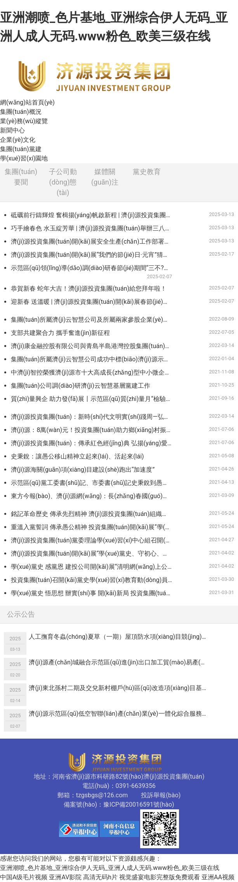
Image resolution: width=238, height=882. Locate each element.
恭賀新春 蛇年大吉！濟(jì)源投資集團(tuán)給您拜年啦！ (89, 288)
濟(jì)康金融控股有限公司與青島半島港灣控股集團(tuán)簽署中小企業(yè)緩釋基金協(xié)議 (95, 346)
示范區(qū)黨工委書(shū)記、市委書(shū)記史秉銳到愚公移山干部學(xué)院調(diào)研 (95, 482)
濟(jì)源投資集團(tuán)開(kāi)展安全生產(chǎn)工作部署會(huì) (95, 241)
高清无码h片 (100, 877)
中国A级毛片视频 (23, 877)
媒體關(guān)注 (104, 176)
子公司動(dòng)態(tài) (63, 182)
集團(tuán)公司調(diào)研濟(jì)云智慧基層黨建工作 (80, 385)
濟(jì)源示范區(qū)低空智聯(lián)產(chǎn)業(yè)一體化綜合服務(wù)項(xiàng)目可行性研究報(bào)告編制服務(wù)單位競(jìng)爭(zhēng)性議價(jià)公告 (121, 713)
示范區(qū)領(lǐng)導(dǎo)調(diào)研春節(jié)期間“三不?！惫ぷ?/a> (95, 272)
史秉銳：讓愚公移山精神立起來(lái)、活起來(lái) (77, 456)
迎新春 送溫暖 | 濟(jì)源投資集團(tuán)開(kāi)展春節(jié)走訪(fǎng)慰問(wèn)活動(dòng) (95, 301)
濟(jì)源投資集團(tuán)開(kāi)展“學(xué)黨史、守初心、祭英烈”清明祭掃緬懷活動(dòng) (95, 553)
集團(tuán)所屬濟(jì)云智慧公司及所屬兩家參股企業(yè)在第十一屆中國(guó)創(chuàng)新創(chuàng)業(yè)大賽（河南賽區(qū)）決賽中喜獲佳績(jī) (95, 319)
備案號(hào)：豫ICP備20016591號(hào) (119, 804)
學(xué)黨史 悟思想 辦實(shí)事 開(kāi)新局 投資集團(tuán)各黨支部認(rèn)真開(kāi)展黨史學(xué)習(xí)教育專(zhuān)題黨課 (95, 593)
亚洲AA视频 (218, 877)
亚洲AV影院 (65, 877)
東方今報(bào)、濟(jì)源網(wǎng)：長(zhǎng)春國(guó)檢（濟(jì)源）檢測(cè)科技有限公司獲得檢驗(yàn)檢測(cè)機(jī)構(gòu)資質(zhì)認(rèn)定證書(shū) (95, 496)
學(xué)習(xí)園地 (24, 158)
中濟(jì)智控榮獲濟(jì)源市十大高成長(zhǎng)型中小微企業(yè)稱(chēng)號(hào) (95, 372)
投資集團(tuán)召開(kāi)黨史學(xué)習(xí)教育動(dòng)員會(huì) (95, 580)
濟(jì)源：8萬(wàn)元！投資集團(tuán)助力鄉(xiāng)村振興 (91, 430)
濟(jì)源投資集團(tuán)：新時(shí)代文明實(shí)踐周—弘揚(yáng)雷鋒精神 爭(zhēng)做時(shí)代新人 (95, 416)
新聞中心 (12, 130)
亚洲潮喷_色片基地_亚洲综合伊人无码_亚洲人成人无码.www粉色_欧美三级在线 (109, 868)
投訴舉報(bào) (161, 795)
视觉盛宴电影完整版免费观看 (159, 877)
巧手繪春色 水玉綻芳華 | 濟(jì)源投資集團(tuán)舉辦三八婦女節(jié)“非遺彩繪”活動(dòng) (95, 228)
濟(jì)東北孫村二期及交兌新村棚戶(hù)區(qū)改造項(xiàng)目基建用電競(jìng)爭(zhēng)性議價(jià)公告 (121, 688)
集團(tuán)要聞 (21, 176)
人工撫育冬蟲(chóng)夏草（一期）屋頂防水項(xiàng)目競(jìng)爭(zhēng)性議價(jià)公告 (121, 636)
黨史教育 (147, 171)
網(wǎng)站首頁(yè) (27, 102)
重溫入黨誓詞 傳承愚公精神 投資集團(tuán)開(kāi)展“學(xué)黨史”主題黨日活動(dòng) (95, 527)
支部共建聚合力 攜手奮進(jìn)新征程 (60, 332)
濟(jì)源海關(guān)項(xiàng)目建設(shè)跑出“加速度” (83, 469)
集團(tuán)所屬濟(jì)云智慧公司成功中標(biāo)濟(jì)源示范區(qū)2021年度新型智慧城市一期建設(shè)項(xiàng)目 (95, 359)
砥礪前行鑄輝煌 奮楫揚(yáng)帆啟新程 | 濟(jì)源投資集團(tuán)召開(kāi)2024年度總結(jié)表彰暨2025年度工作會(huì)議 (95, 215)
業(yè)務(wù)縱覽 (24, 121)
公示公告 (21, 614)
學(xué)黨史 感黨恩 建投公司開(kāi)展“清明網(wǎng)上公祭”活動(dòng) (95, 566)
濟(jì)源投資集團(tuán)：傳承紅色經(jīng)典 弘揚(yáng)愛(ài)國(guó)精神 (95, 443)
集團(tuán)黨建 (21, 149)
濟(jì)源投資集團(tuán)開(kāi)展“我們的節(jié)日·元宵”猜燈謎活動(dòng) (95, 254)
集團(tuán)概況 (21, 111)
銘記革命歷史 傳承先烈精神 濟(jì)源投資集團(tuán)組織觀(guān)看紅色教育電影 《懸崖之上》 (95, 514)
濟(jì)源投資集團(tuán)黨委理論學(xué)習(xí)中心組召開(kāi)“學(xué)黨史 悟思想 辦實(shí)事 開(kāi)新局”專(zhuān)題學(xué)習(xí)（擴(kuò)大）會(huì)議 (95, 540)
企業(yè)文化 (17, 139)
